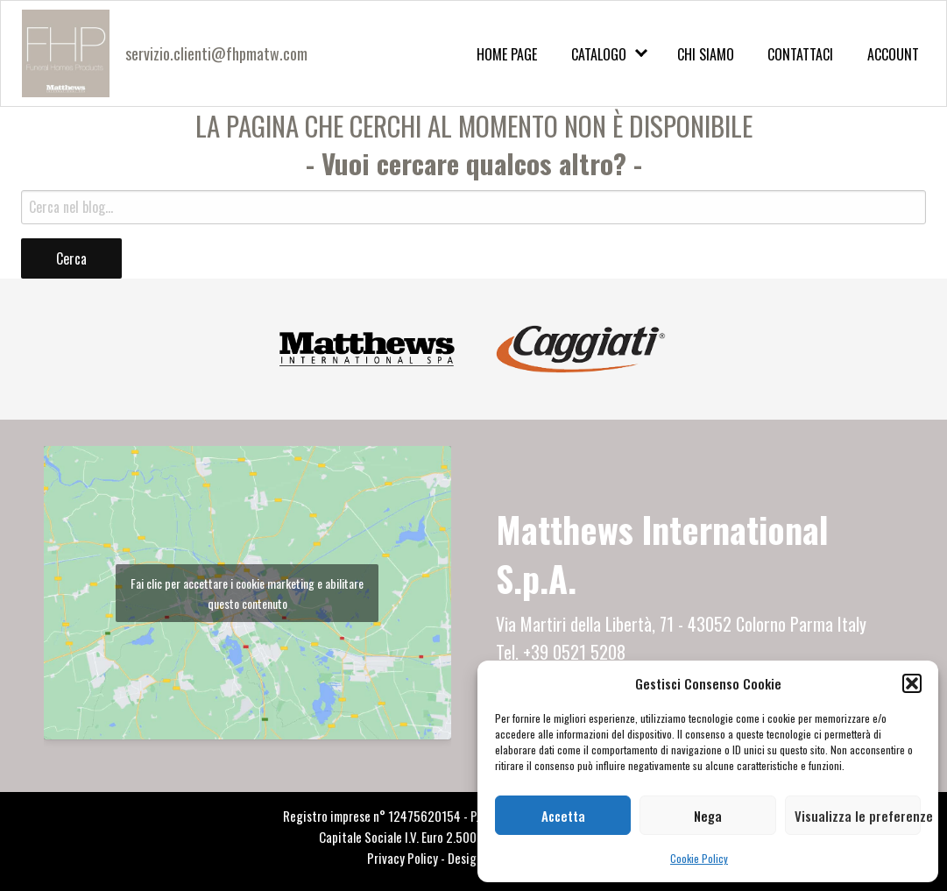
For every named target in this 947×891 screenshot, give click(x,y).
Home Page (507, 54)
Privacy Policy (402, 857)
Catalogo (598, 54)
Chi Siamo (705, 54)
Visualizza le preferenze (858, 815)
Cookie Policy (699, 858)
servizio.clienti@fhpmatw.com (216, 53)
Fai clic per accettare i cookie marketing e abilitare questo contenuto (247, 593)
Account (893, 54)
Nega (708, 815)
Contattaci (800, 54)
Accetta (563, 815)
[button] (912, 683)
